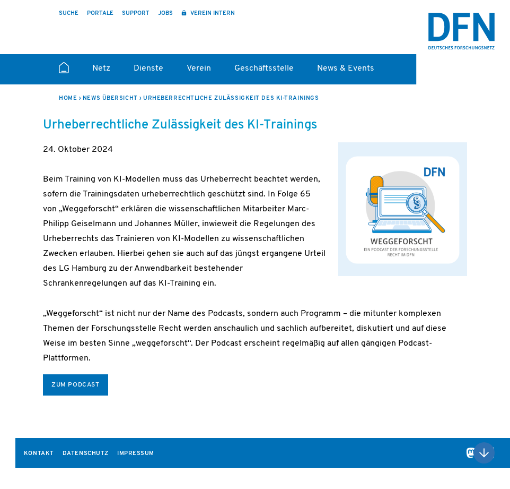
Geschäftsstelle (264, 68)
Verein (199, 68)
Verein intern (212, 13)
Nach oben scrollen (484, 453)
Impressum (135, 454)
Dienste (148, 68)
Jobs (165, 13)
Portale (100, 13)
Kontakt (39, 454)
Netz (101, 68)
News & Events (345, 68)
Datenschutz (86, 454)
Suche (68, 13)
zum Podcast (75, 385)
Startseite (64, 72)
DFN (461, 31)
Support (136, 13)
